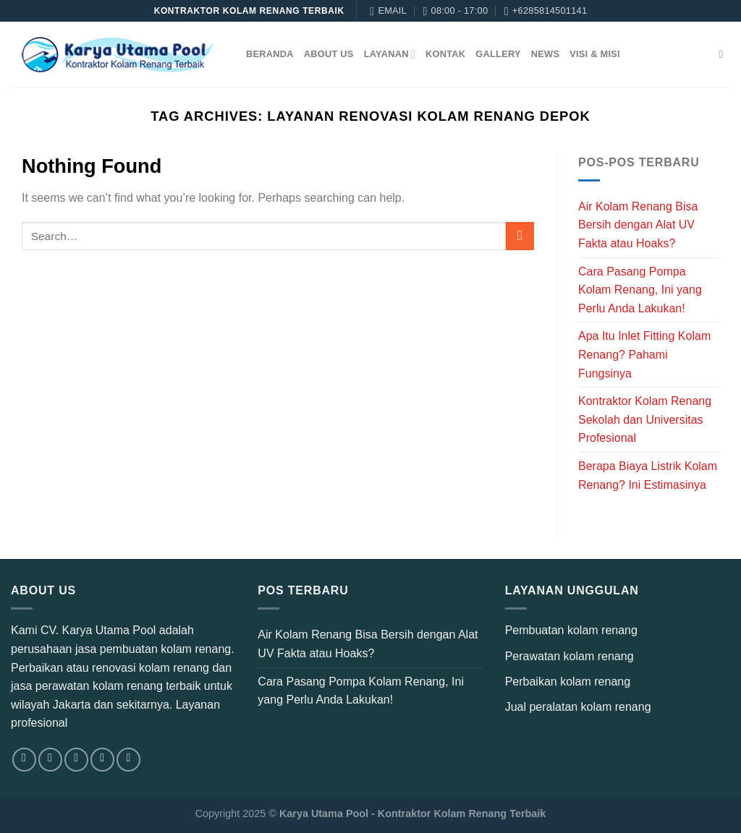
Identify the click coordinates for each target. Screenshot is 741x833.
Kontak (445, 53)
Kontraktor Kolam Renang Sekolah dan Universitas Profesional (644, 419)
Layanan (389, 54)
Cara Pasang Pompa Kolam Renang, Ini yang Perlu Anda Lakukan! (640, 290)
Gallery (497, 53)
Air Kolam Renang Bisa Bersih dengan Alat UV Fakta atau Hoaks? (638, 224)
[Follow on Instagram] (50, 760)
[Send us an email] (102, 760)
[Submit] (520, 236)
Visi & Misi (594, 53)
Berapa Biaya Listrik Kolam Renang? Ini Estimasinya (647, 475)
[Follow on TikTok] (76, 760)
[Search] (724, 54)
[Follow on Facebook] (24, 760)
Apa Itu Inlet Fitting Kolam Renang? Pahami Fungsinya (644, 354)
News (545, 53)
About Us (329, 53)
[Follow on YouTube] (128, 760)
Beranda (270, 53)
